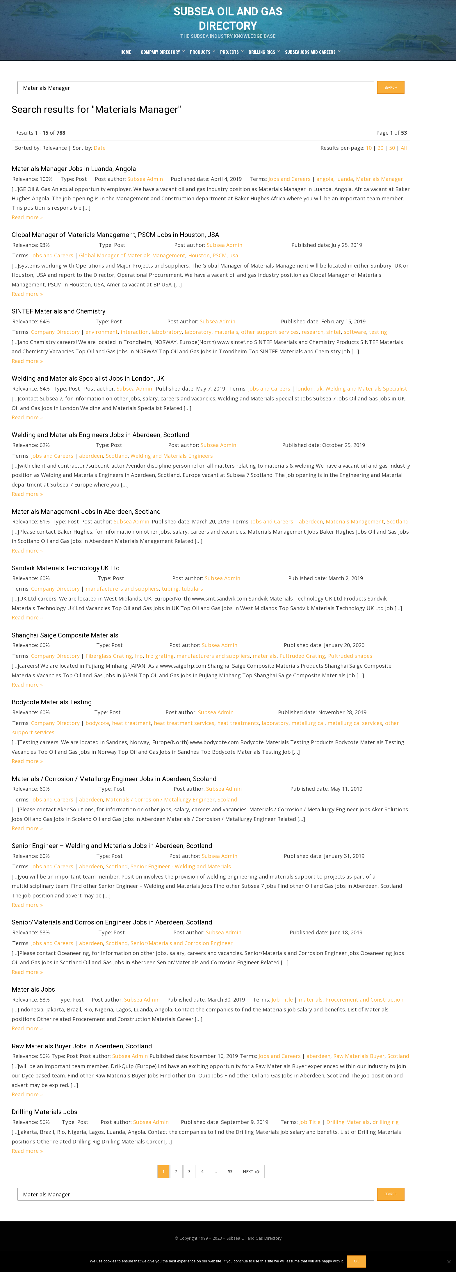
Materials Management (355, 532)
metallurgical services (354, 733)
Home (125, 61)
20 (380, 158)
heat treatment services (184, 733)
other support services (270, 342)
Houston (199, 266)
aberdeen (91, 466)
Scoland (227, 810)
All (404, 158)
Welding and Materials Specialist (366, 399)
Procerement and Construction (364, 1010)
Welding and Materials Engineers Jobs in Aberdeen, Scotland (100, 445)
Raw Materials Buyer (358, 1066)
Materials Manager (379, 189)
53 (244, 1185)
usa (233, 266)
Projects (229, 61)
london (305, 399)
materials (226, 342)
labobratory (167, 342)
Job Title (282, 1010)
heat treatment (131, 733)
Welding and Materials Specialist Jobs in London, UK (88, 389)
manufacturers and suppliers (122, 599)
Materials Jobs (33, 1000)
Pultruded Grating (302, 666)
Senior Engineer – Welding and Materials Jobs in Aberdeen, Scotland (112, 856)
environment (102, 342)
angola (324, 189)
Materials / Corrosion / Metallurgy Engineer (160, 810)
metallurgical (308, 733)
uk (319, 399)
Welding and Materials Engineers (172, 466)
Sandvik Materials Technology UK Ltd (66, 578)
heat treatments (238, 733)
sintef (333, 342)
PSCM (220, 266)
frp (139, 666)
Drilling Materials (348, 1132)
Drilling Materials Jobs (44, 1122)
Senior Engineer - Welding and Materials (181, 877)
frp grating (160, 666)
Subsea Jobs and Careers (310, 61)
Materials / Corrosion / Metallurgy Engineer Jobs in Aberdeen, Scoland (114, 789)
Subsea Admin (145, 189)
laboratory (198, 342)
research (312, 342)
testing (378, 342)
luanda (344, 189)
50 (392, 158)
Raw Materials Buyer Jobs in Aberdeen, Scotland (82, 1057)
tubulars (192, 599)
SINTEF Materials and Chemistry (58, 322)
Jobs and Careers (289, 189)
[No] (449, 1261)
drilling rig (386, 1132)
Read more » (27, 228)
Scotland (117, 466)
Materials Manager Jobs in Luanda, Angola (74, 179)
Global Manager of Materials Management (132, 266)
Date (100, 158)
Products (200, 61)
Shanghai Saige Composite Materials (65, 646)
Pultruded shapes (350, 666)
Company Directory (160, 61)
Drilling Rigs (262, 61)
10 (369, 158)
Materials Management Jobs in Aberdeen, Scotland (86, 522)
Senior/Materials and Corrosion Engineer (182, 953)
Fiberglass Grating (109, 666)
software (355, 342)
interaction (135, 342)
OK (356, 1261)
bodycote (97, 733)
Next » (273, 1185)
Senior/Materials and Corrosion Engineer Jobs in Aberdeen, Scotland (112, 933)
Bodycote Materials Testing (52, 713)
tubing (170, 599)
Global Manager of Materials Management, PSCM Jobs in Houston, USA (115, 245)
